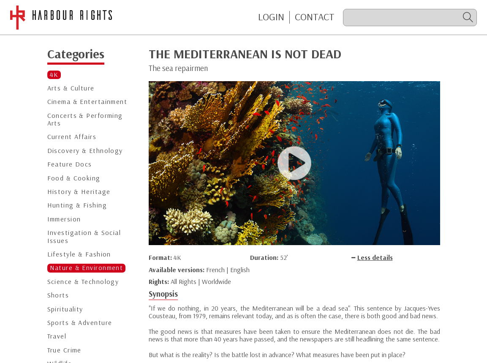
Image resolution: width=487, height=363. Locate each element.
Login (271, 17)
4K (54, 75)
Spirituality (65, 309)
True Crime (64, 350)
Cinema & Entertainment (87, 102)
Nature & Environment (86, 268)
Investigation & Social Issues (84, 236)
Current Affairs (72, 137)
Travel (57, 336)
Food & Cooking (74, 178)
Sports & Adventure (79, 323)
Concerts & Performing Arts (85, 119)
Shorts (58, 295)
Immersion (64, 219)
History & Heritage (79, 192)
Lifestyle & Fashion (79, 254)
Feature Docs (69, 164)
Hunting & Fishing (77, 205)
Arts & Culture (71, 88)
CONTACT (315, 17)
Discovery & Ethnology (85, 151)
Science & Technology (83, 282)
